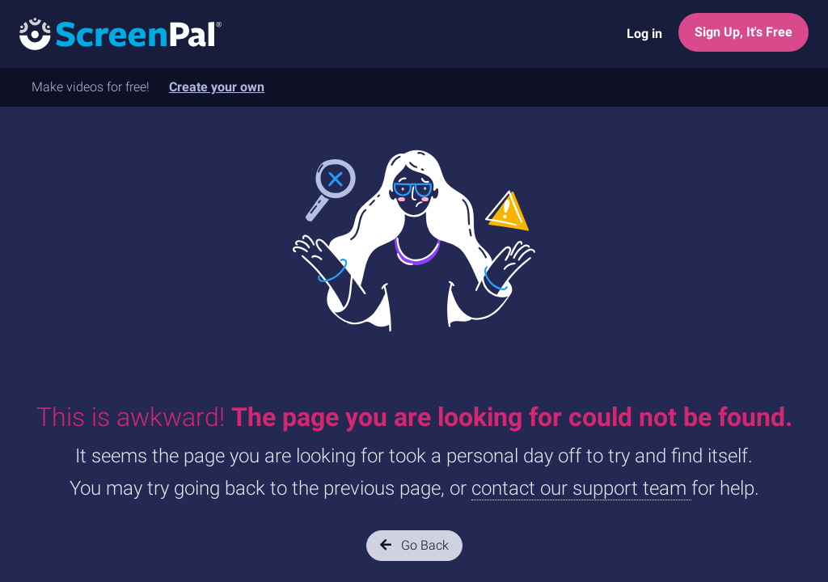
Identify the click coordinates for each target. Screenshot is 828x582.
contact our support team (581, 488)
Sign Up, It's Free (743, 32)
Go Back (414, 545)
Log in (644, 33)
